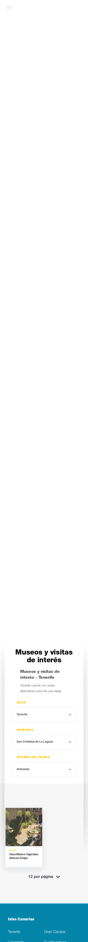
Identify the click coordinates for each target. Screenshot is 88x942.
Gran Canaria (54, 932)
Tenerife (14, 932)
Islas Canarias (21, 920)
